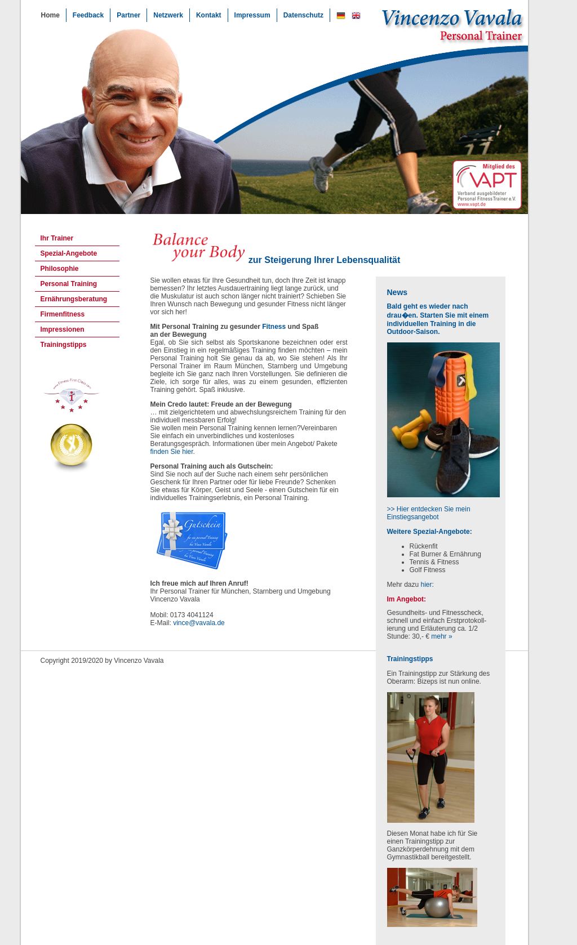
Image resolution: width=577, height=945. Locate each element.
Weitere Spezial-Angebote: (429, 532)
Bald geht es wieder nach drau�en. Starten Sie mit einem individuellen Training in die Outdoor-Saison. (438, 319)
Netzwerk (168, 15)
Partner (128, 15)
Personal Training (69, 284)
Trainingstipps (64, 345)
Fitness (274, 327)
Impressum (252, 15)
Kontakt (208, 15)
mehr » (441, 636)
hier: (427, 585)
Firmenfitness (63, 314)
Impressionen (63, 329)
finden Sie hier (171, 452)
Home (50, 15)
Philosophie (60, 269)
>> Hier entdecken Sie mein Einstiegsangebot (429, 513)
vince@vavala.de (199, 623)
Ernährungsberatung (74, 299)
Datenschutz (303, 15)
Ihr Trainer (57, 238)
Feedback (88, 15)
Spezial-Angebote (69, 253)
